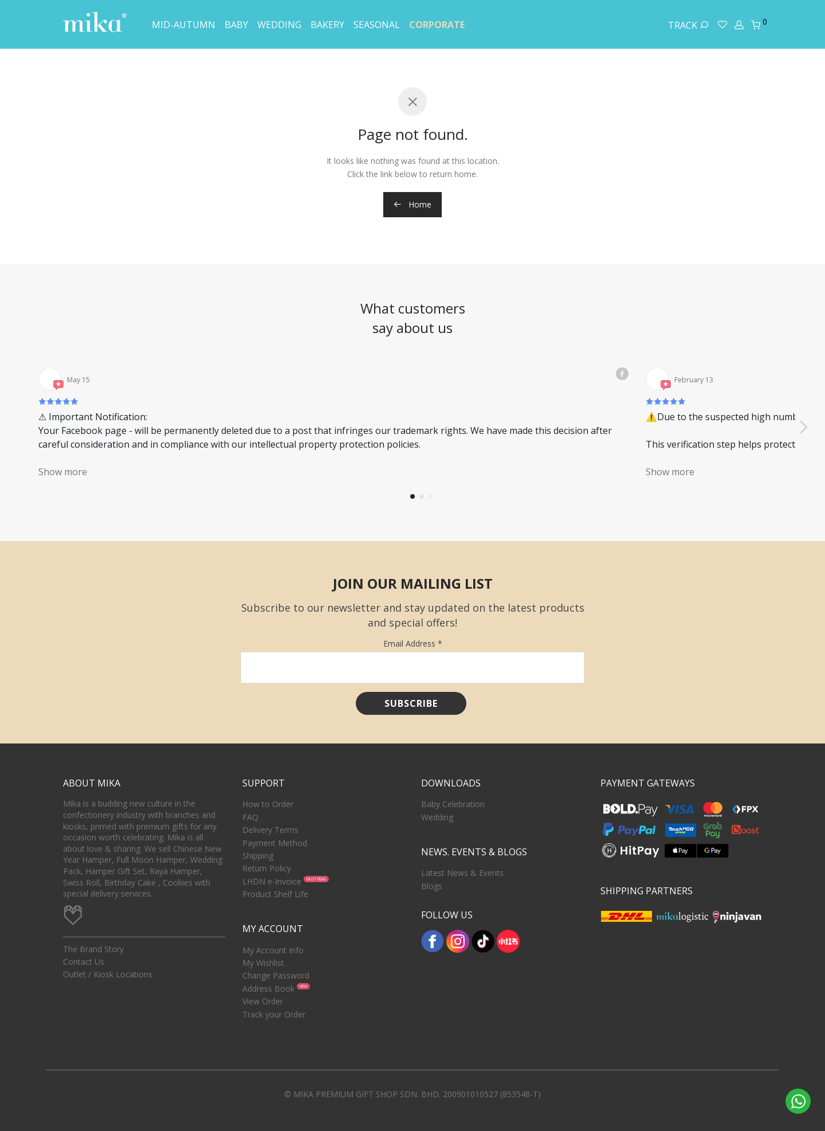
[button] (803, 427)
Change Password (275, 975)
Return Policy (266, 868)
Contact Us (83, 961)
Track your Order (273, 1014)
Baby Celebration (453, 804)
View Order (262, 1001)
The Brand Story (93, 949)
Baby (236, 24)
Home (412, 204)
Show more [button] (62, 471)
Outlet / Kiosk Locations (107, 974)
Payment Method (274, 843)
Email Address (412, 643)
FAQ (250, 817)
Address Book (268, 988)
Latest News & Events (462, 872)
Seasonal (376, 24)
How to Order (267, 804)
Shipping (257, 855)
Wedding (279, 24)
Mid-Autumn (183, 24)
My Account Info (273, 950)
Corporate (437, 24)
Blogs (431, 885)
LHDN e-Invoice (271, 881)
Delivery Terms (270, 829)
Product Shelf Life (275, 894)
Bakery (327, 24)
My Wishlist (263, 962)
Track (688, 25)
